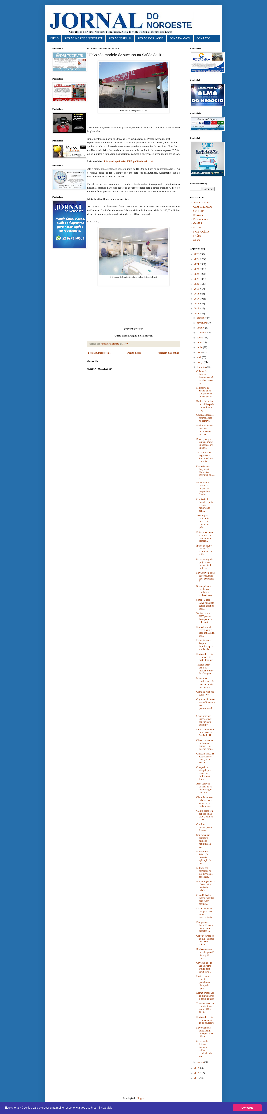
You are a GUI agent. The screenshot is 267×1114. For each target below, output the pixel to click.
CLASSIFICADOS (202, 206)
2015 (197, 308)
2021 (197, 279)
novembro (202, 323)
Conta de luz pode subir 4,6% (205, 693)
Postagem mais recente (99, 353)
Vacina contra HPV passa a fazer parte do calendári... (204, 617)
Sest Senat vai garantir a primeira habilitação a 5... (203, 841)
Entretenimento (200, 219)
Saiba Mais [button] (105, 1107)
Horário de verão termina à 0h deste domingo (204, 657)
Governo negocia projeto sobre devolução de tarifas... (204, 563)
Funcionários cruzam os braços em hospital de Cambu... (203, 488)
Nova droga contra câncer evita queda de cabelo (205, 886)
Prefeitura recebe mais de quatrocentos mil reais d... (204, 430)
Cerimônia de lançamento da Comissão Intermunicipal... (205, 472)
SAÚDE (197, 235)
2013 (197, 1068)
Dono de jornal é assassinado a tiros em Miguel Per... (205, 631)
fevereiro (201, 367)
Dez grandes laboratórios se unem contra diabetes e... (204, 926)
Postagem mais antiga (168, 353)
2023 (197, 269)
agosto (200, 337)
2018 (197, 293)
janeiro (200, 1062)
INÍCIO (54, 38)
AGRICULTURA (202, 202)
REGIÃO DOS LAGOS (151, 38)
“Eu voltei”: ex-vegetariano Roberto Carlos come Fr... (205, 457)
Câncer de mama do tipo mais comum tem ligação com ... (204, 744)
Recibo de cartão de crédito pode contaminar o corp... (205, 405)
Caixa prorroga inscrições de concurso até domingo (204, 720)
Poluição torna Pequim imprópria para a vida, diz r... (204, 645)
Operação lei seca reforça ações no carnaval (205, 418)
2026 (197, 254)
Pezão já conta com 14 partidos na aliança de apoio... (203, 982)
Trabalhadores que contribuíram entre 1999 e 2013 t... (205, 1008)
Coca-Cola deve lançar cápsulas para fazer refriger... (205, 899)
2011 (196, 1078)
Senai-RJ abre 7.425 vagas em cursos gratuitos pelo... (205, 604)
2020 (197, 284)
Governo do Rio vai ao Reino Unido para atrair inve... (204, 967)
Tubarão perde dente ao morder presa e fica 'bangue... (204, 669)
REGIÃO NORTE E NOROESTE (84, 38)
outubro (201, 327)
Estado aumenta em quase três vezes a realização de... (205, 913)
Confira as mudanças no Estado (204, 827)
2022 (197, 274)
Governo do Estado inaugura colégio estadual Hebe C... (204, 1048)
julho (199, 342)
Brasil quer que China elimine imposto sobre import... (204, 443)
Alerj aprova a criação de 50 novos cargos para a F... (204, 788)
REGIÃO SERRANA (120, 38)
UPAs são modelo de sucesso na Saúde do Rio (205, 732)
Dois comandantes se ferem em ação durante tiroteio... (205, 536)
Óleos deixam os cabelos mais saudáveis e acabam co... (204, 801)
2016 (197, 303)
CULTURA (199, 211)
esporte (196, 240)
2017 (197, 298)
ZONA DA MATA (180, 38)
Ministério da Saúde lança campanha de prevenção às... (204, 392)
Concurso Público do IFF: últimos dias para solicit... (205, 940)
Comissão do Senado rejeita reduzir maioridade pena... (204, 505)
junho (200, 347)
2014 (197, 313)
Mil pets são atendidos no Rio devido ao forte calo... (204, 872)
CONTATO (203, 38)
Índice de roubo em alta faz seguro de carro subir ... (205, 550)
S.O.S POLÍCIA (201, 231)
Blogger (140, 1098)
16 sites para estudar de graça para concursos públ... (202, 521)
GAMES (197, 223)
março (200, 362)
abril (199, 357)
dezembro (202, 317)
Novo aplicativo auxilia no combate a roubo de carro (204, 590)
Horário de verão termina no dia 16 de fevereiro (205, 1020)
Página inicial (134, 353)
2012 (197, 1073)
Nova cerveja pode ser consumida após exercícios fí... (205, 577)
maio (199, 352)
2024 (197, 264)
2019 (197, 288)
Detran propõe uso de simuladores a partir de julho (205, 996)
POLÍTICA (199, 227)
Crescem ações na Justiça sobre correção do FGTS (205, 758)
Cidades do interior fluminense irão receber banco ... (205, 377)
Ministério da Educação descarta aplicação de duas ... (203, 857)
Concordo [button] (247, 1107)
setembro (201, 332)
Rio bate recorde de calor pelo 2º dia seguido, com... (205, 953)
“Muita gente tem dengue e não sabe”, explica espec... (204, 815)
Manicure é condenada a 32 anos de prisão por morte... (205, 682)
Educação (198, 215)
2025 (197, 259)
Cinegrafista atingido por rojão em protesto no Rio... (203, 773)
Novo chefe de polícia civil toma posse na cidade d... (204, 1032)
